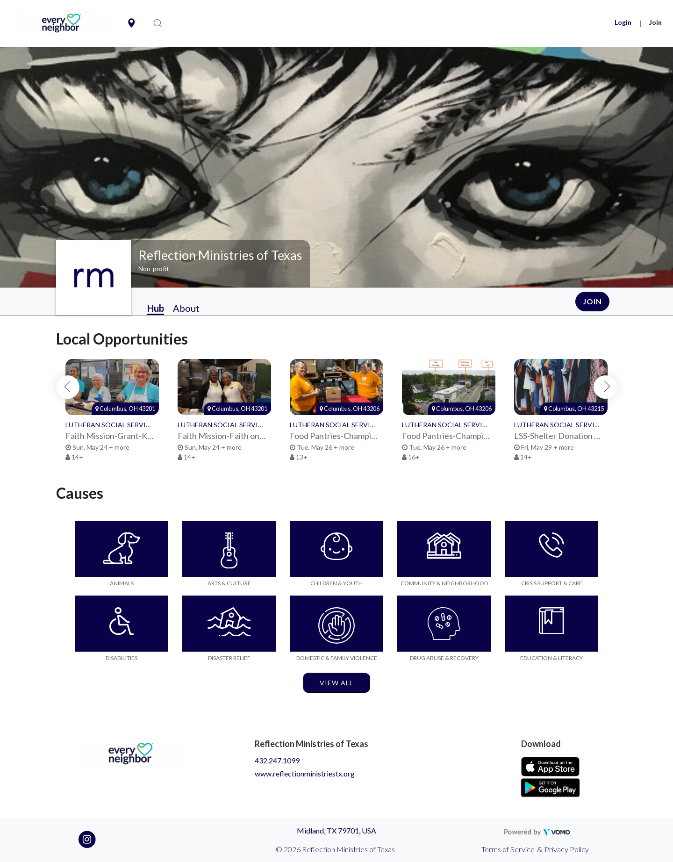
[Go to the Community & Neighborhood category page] (444, 549)
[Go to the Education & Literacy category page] (551, 624)
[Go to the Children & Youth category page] (336, 549)
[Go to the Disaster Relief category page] (229, 624)
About (186, 308)
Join (655, 22)
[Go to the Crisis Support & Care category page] (551, 549)
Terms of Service (508, 849)
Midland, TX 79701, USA (336, 830)
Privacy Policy (566, 849)
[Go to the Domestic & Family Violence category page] (336, 624)
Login (623, 22)
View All (336, 683)
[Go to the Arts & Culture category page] (229, 549)
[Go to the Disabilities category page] (121, 624)
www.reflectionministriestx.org (305, 773)
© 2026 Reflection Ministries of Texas (335, 849)
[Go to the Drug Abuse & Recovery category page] (444, 624)
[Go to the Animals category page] (121, 549)
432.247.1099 (277, 760)
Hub (155, 308)
